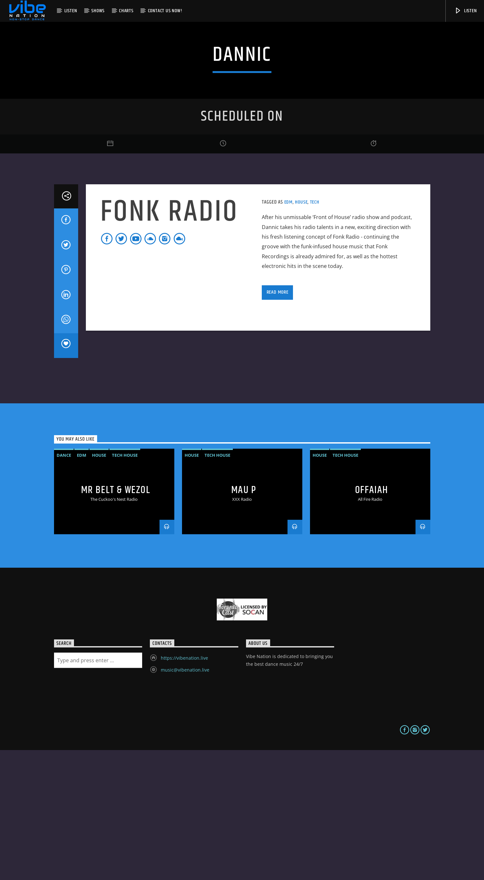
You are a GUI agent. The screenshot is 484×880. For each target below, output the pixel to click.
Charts (126, 11)
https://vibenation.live (184, 788)
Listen (70, 11)
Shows (98, 11)
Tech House (125, 585)
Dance (64, 585)
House (301, 332)
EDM (288, 332)
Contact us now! (165, 11)
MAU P (243, 620)
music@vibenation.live (185, 800)
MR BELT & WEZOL (116, 620)
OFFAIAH (371, 620)
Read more (277, 422)
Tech (314, 332)
